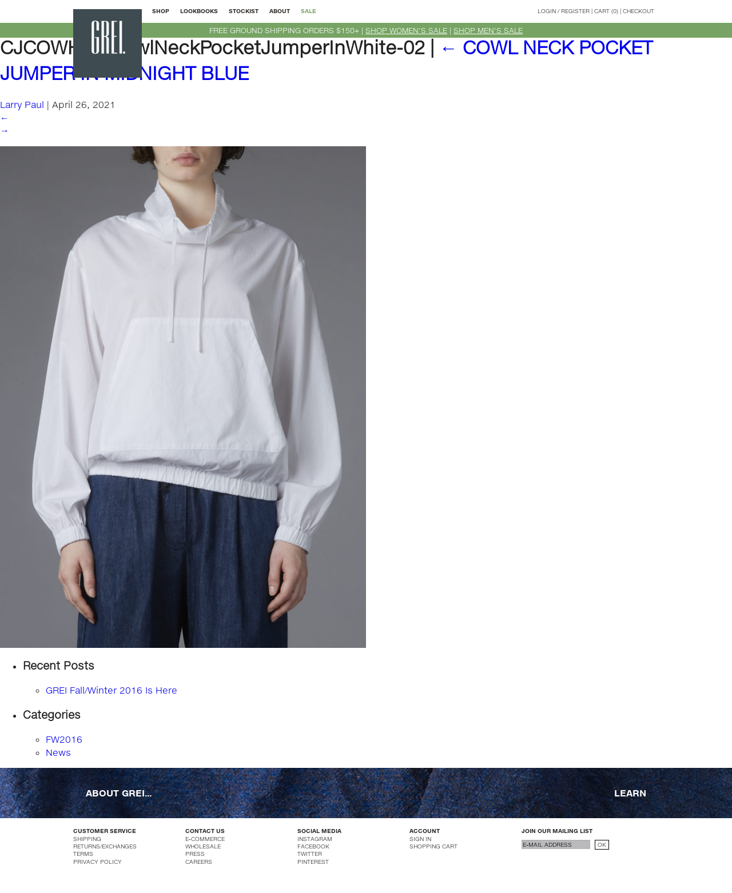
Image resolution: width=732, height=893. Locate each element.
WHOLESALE (203, 846)
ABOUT (279, 10)
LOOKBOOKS (199, 10)
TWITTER (309, 853)
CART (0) (606, 10)
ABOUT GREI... (119, 792)
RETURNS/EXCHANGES (105, 846)
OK (602, 844)
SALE (308, 10)
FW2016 (64, 739)
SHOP (160, 10)
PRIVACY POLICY (97, 861)
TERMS (83, 853)
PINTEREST (313, 861)
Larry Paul (22, 104)
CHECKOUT (638, 10)
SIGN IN (420, 838)
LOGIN (547, 10)
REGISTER (575, 10)
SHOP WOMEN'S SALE (406, 30)
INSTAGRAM (314, 838)
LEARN (630, 792)
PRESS (195, 853)
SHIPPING (87, 838)
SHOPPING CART (433, 846)
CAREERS (198, 861)
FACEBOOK (313, 846)
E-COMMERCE (205, 838)
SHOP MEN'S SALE (488, 30)
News (58, 752)
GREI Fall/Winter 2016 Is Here (111, 689)
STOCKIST (243, 10)
